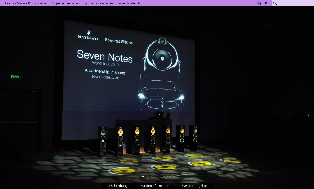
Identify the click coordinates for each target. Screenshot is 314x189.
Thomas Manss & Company (25, 3)
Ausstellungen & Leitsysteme (90, 3)
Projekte (57, 3)
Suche (275, 3)
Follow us (259, 3)
